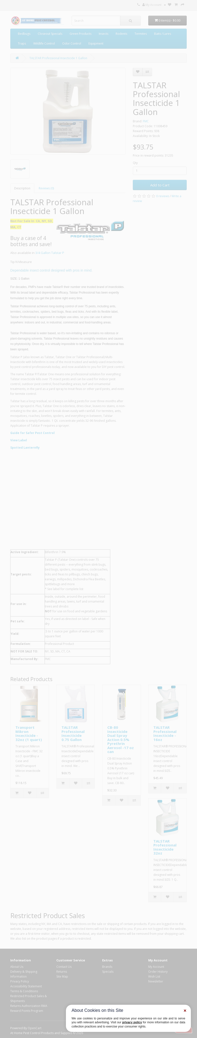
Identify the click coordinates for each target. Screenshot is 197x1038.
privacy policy (132, 1022)
